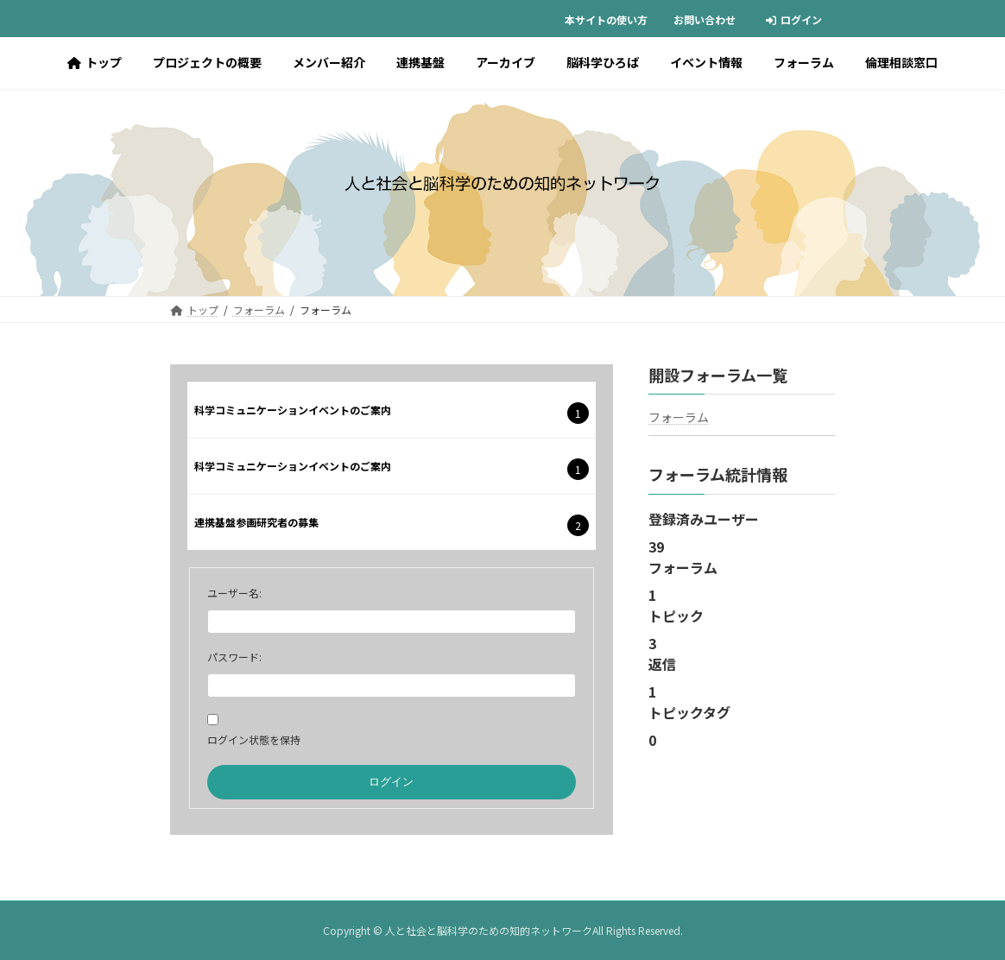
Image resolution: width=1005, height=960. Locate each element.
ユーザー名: (234, 592)
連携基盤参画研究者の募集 (256, 522)
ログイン (794, 19)
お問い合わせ (704, 19)
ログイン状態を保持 (253, 739)
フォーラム (678, 417)
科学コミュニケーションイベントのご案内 (292, 409)
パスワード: (234, 656)
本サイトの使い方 (606, 19)
